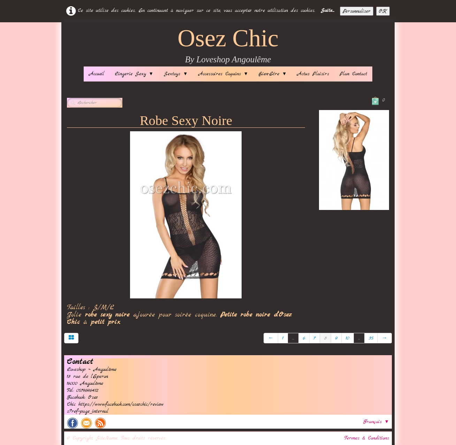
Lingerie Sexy (134, 73)
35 (371, 338)
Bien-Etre (273, 73)
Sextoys (176, 73)
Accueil (96, 73)
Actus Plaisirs (313, 73)
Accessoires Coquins (223, 73)
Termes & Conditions (366, 438)
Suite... (327, 10)
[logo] (228, 46)
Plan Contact (353, 73)
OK (383, 11)
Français (376, 421)
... (293, 338)
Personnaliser (357, 11)
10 (347, 338)
